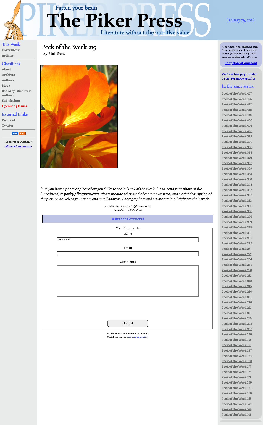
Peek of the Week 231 (236, 296)
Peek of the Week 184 (237, 355)
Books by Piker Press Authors (16, 92)
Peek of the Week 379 (237, 157)
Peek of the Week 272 (236, 254)
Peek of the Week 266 (237, 259)
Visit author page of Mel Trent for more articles (239, 76)
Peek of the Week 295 (237, 227)
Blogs (6, 85)
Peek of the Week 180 (237, 361)
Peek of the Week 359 (237, 168)
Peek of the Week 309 (237, 206)
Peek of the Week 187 (237, 350)
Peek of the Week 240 (237, 291)
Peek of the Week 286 (237, 243)
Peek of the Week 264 (237, 264)
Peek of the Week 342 (237, 184)
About (6, 69)
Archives (8, 74)
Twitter (7, 125)
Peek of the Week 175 (236, 371)
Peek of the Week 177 (236, 366)
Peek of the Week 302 (237, 216)
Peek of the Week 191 (236, 345)
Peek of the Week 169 (237, 382)
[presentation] (128, 308)
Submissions (11, 100)
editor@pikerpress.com (18, 146)
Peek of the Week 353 (237, 173)
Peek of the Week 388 (237, 147)
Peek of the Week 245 (237, 286)
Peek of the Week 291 (236, 232)
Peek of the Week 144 (236, 409)
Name (128, 233)
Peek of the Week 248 (237, 280)
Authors (8, 80)
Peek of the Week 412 (236, 114)
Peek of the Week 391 (237, 141)
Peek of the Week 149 (236, 404)
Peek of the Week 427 (237, 93)
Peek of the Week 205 (237, 323)
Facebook (9, 120)
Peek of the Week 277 (236, 248)
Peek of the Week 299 (237, 222)
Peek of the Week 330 (237, 195)
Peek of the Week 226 (237, 302)
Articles (8, 55)
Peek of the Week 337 (237, 189)
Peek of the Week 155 (236, 398)
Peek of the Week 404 (237, 125)
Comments (128, 261)
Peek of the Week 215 (236, 312)
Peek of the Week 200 (237, 329)
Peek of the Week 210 (237, 318)
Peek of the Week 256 (237, 270)
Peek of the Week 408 (237, 120)
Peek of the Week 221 (236, 307)
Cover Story (10, 50)
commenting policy (137, 336)
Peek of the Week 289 (237, 238)
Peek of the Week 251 (236, 275)
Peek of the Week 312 (236, 200)
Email (128, 247)
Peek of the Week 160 (237, 393)
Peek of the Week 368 (237, 163)
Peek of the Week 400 (237, 131)
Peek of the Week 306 (237, 211)
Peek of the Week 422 (237, 104)
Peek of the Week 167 (236, 387)
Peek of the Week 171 (236, 377)
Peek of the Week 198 (237, 334)
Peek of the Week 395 (237, 136)
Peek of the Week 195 (236, 339)
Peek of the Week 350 (237, 179)
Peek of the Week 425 (237, 98)
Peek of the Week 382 (237, 152)
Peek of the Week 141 (236, 414)
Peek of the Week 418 (237, 109)
